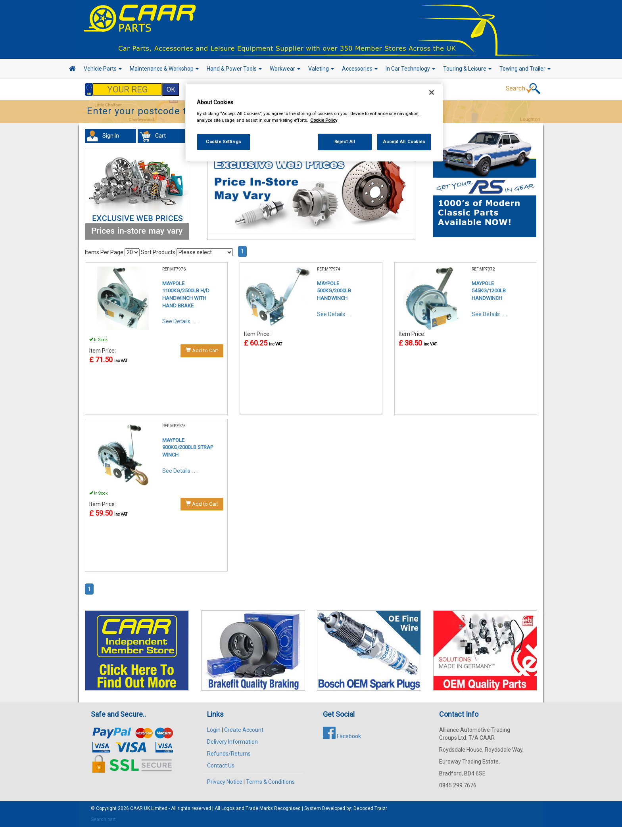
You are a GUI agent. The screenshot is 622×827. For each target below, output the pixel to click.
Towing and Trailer (525, 68)
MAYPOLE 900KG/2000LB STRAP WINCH (187, 447)
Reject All (344, 141)
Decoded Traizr (370, 808)
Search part (103, 819)
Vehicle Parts (103, 68)
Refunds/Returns (229, 753)
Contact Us (220, 765)
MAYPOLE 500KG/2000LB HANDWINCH (334, 290)
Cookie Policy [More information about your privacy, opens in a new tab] (323, 120)
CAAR (136, 808)
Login (214, 730)
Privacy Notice (224, 782)
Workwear (285, 68)
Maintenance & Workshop (164, 68)
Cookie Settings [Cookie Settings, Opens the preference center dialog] (223, 141)
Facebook (342, 736)
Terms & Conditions (270, 782)
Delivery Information (232, 742)
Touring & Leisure (467, 68)
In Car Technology (410, 68)
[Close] (431, 92)
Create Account (243, 730)
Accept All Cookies (404, 141)
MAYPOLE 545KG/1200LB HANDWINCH (489, 290)
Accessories (360, 68)
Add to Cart (202, 350)
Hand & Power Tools (234, 68)
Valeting (321, 68)
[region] (314, 122)
